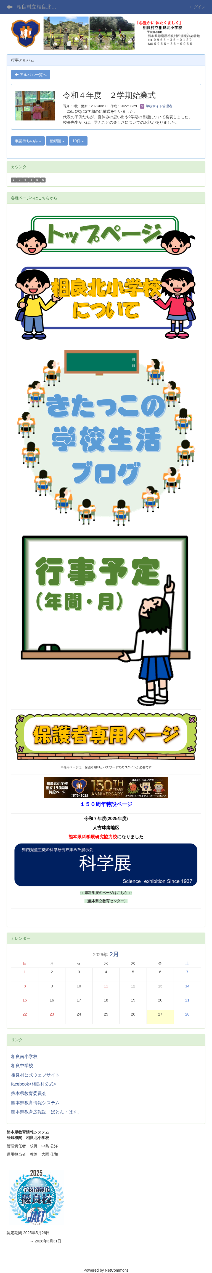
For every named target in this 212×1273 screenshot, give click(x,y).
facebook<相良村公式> (33, 1084)
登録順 (56, 141)
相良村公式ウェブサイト (35, 1075)
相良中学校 (22, 1065)
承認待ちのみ (28, 141)
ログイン (197, 7)
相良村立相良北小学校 (40, 7)
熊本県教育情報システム (35, 1102)
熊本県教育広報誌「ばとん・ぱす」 (46, 1112)
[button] (21, 33)
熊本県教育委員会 (28, 1093)
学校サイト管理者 (156, 106)
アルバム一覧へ (31, 74)
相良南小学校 (24, 1056)
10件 (78, 141)
